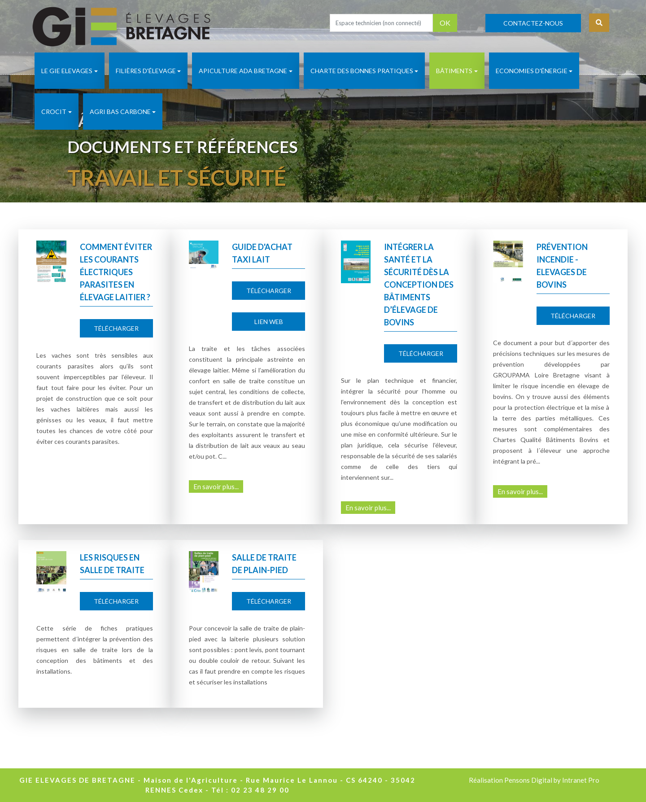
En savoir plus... (216, 486)
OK (445, 22)
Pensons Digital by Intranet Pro (551, 780)
